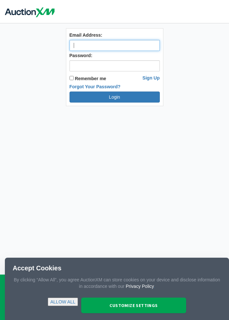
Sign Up (151, 77)
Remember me (88, 78)
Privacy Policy (140, 286)
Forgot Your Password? (95, 86)
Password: (81, 55)
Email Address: (86, 35)
